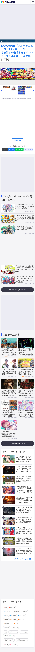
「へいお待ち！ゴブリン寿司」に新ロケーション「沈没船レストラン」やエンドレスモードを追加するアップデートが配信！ (8, 353)
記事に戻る (17, 141)
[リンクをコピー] (28, 149)
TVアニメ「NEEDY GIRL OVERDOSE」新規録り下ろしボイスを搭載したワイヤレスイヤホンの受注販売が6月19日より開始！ (25, 415)
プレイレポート (14, 632)
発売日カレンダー (9, 640)
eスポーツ (15, 627)
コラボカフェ (8, 623)
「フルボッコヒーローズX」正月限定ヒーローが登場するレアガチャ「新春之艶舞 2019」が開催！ (24, 268)
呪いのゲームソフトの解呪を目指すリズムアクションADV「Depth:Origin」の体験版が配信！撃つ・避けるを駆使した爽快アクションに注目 (25, 354)
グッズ (21, 619)
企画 (12, 636)
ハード (6, 615)
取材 (6, 632)
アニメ (16, 623)
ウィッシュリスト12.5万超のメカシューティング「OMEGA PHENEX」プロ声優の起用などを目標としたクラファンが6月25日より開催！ (25, 394)
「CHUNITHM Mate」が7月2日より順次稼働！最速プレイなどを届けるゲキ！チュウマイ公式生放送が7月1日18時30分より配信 (25, 374)
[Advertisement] (17, 21)
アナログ (25, 611)
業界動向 (7, 627)
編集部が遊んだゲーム (22, 640)
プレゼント (14, 644)
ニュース (7, 41)
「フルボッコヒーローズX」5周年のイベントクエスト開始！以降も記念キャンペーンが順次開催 (24, 218)
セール (6, 644)
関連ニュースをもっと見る (18, 290)
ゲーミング (22, 615)
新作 (6, 607)
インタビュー (24, 632)
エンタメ (13, 619)
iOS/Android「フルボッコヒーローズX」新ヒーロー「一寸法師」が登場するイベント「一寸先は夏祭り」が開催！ (17, 51)
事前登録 (12, 607)
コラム (6, 636)
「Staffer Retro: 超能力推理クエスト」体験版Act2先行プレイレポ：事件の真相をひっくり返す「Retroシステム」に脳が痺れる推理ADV (8, 394)
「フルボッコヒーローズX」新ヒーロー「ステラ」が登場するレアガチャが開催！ (24, 227)
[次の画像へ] (17, 74)
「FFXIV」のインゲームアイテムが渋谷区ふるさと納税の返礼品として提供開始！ (8, 372)
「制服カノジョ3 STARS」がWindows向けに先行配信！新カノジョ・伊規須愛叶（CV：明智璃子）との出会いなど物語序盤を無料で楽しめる (8, 437)
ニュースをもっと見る (17, 443)
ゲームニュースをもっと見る (22, 559)
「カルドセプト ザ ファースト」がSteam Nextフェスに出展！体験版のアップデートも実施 (9, 413)
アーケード (16, 611)
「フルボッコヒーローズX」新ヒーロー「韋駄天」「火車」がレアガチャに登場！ (24, 206)
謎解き (6, 619)
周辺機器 (13, 615)
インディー (7, 611)
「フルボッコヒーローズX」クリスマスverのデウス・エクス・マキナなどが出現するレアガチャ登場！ (24, 279)
